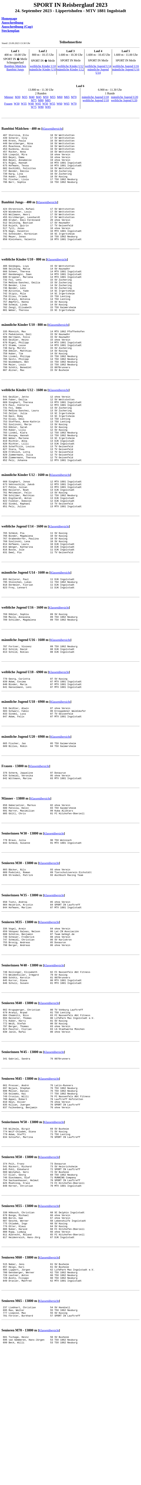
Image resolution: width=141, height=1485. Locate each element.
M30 (17, 97)
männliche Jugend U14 (98, 71)
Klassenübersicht (52, 128)
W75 (34, 107)
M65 (67, 97)
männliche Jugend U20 (124, 97)
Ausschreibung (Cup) (17, 27)
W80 (41, 107)
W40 (31, 103)
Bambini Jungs (15, 69)
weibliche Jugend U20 (124, 100)
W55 (52, 103)
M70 (74, 97)
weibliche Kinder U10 (43, 66)
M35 (24, 97)
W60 (59, 103)
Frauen (8, 103)
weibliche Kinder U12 (70, 66)
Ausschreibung (12, 22)
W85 (48, 107)
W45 (38, 103)
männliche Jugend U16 (125, 69)
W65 (66, 103)
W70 (74, 103)
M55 (52, 97)
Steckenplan (10, 31)
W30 (16, 103)
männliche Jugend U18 (95, 97)
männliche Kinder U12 (70, 69)
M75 (34, 100)
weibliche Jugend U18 (95, 100)
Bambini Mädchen (15, 66)
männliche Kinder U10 (42, 69)
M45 (38, 97)
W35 (24, 103)
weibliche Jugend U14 (98, 66)
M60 (59, 97)
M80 (41, 100)
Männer (8, 97)
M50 (45, 97)
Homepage (9, 18)
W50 (45, 103)
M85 (47, 100)
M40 (31, 97)
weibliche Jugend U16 (126, 66)
